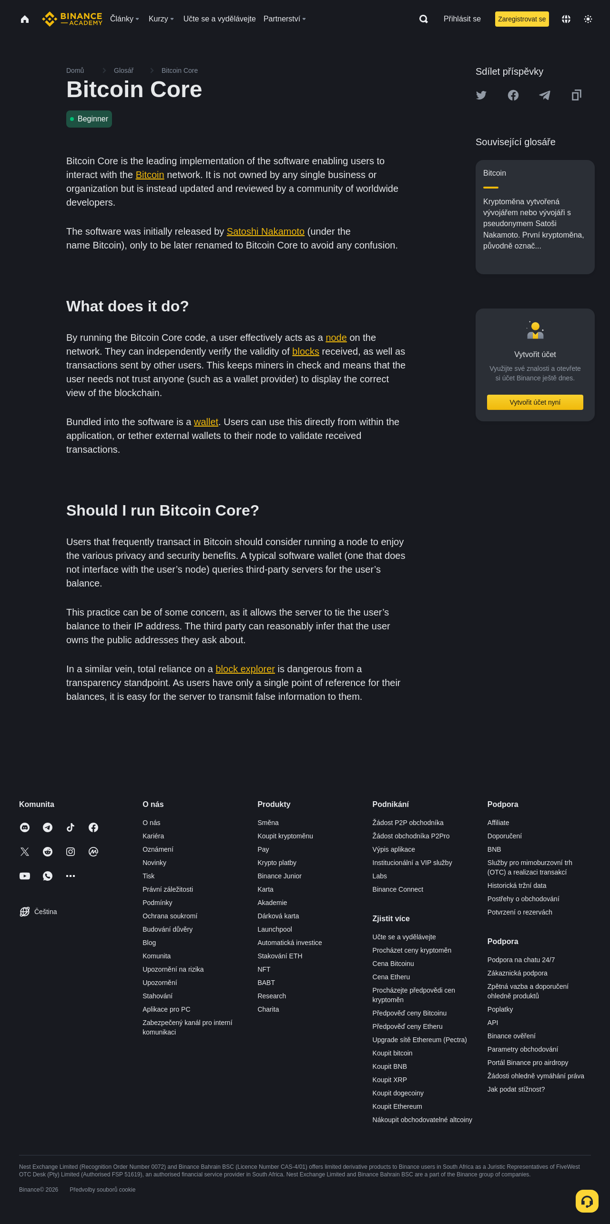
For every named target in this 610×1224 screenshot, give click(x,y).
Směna (267, 822)
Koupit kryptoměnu (285, 836)
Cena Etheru (391, 977)
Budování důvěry (167, 929)
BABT (266, 982)
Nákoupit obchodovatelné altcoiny (422, 1120)
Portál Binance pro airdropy (528, 1062)
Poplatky (500, 1009)
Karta (265, 889)
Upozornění (159, 982)
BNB (494, 849)
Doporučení (505, 836)
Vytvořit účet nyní (535, 402)
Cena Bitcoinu (393, 963)
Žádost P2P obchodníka (408, 822)
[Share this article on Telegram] (544, 95)
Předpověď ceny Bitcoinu (410, 1013)
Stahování (157, 996)
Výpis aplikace (394, 849)
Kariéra (153, 836)
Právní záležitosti (167, 889)
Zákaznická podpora (518, 973)
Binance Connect (398, 889)
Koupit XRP (390, 1080)
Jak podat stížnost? (516, 1089)
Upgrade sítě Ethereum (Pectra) (420, 1040)
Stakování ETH (279, 956)
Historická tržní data (517, 885)
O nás (151, 822)
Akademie (272, 902)
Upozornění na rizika (172, 969)
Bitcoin (150, 174)
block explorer (245, 669)
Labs (380, 876)
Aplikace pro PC (166, 1009)
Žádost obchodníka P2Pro (411, 836)
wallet (206, 422)
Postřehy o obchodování (523, 899)
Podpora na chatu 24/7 (521, 960)
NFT (263, 969)
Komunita (156, 956)
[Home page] (72, 19)
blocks (305, 351)
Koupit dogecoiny (398, 1093)
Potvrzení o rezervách (520, 912)
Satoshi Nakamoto (266, 231)
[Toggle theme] (588, 19)
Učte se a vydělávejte (404, 937)
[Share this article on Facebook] (513, 95)
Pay (263, 849)
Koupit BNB (390, 1066)
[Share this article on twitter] (481, 95)
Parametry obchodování (523, 1049)
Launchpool (274, 929)
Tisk (148, 876)
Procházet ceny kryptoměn (412, 950)
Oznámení (157, 849)
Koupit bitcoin (393, 1053)
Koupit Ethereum (397, 1106)
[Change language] (566, 19)
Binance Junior (279, 876)
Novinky (154, 862)
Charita (268, 1009)
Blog (149, 942)
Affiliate (498, 822)
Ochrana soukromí (169, 916)
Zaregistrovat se (522, 19)
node (336, 337)
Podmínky (157, 902)
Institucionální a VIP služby (412, 862)
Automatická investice (289, 942)
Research (271, 996)
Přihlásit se (462, 19)
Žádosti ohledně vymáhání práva (536, 1076)
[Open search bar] (420, 19)
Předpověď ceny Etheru (408, 1026)
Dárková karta (278, 916)
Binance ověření (512, 1036)
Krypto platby (276, 862)
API (493, 1022)
